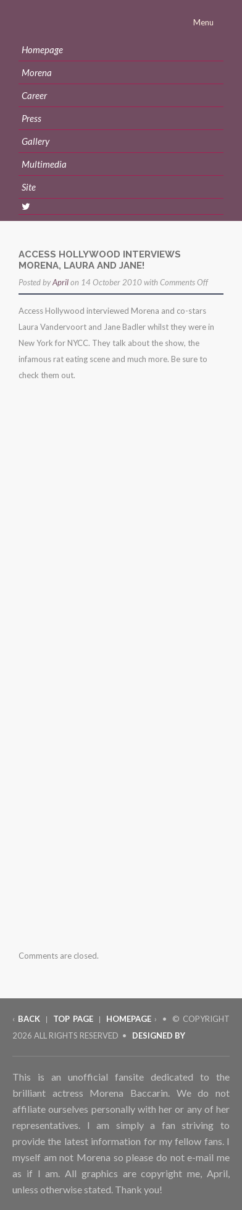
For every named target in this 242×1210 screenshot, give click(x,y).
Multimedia (44, 164)
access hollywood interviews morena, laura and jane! (100, 260)
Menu (204, 22)
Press (31, 118)
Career (34, 95)
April (60, 282)
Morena (37, 72)
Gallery (35, 141)
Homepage (42, 49)
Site (29, 186)
